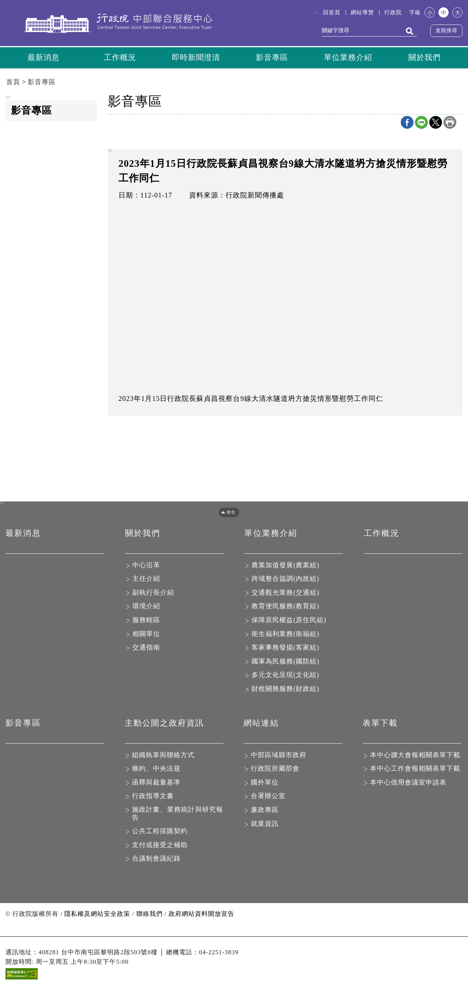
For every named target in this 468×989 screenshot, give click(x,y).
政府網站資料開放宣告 (201, 914)
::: (316, 12)
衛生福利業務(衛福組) (285, 634)
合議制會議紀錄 (156, 859)
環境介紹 (146, 607)
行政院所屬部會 (275, 769)
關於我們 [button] (424, 58)
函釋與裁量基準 (156, 783)
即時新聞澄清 (196, 58)
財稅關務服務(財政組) (285, 689)
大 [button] (457, 13)
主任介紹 (146, 579)
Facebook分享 (407, 123)
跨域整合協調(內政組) (285, 579)
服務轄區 (146, 621)
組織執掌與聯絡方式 (163, 755)
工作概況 (120, 58)
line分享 (421, 123)
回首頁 (331, 12)
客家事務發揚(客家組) (285, 648)
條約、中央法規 (156, 769)
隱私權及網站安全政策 (97, 914)
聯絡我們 (149, 914)
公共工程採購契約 (160, 832)
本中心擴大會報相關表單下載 (415, 755)
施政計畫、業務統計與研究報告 (177, 814)
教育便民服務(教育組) (285, 607)
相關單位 (146, 634)
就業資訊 (265, 824)
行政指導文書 (153, 797)
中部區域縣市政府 (278, 755)
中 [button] (443, 13)
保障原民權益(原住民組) (289, 621)
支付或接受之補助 (160, 845)
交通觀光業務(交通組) (285, 593)
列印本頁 (450, 123)
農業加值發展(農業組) (285, 565)
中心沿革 (146, 565)
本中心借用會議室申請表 (408, 783)
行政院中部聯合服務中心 (117, 24)
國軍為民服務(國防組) (285, 662)
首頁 (13, 83)
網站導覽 (362, 12)
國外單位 (265, 783)
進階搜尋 (446, 30)
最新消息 (43, 58)
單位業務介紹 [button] (348, 58)
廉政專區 (265, 810)
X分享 (435, 123)
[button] (226, 513)
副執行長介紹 (153, 593)
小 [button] (430, 13)
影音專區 (272, 58)
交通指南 (146, 648)
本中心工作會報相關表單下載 (415, 769)
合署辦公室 (268, 797)
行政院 (393, 12)
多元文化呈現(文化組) (285, 676)
